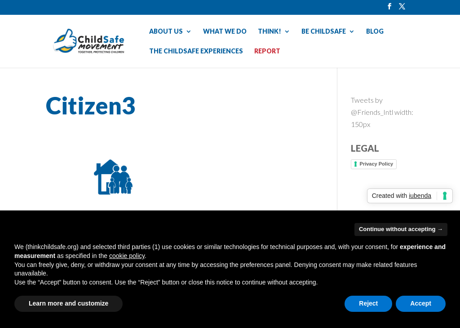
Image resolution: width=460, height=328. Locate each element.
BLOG (375, 31)
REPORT (267, 51)
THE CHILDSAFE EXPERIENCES (196, 51)
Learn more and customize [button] (68, 303)
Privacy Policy (377, 163)
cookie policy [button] (127, 255)
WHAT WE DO (225, 31)
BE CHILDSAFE (323, 31)
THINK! (269, 31)
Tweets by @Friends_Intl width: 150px (382, 112)
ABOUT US (166, 31)
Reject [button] (368, 303)
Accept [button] (420, 303)
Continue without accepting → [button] (401, 229)
